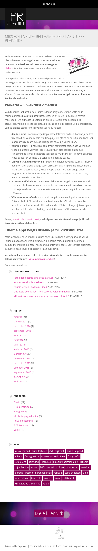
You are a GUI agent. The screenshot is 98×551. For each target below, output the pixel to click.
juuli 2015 (19, 381)
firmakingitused (49, 456)
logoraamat (72, 467)
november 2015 (22, 363)
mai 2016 (19, 340)
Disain (17, 402)
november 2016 (22, 326)
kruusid (84, 461)
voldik (45, 483)
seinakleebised (73, 472)
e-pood (79, 451)
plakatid (9, 68)
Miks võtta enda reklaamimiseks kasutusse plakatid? (41, 296)
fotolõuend (20, 461)
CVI (51, 451)
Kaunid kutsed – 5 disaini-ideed (30, 287)
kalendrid (34, 461)
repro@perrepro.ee (83, 546)
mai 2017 (19, 316)
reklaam (58, 472)
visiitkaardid (68, 478)
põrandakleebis (43, 472)
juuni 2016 (19, 335)
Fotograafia (20, 411)
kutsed (34, 467)
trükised (48, 478)
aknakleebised (22, 451)
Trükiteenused (21, 425)
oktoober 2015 (21, 367)
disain (70, 451)
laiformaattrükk (48, 467)
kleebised (46, 461)
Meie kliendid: (49, 513)
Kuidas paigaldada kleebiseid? (30, 282)
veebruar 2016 (21, 349)
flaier (63, 456)
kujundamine (22, 467)
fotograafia (73, 456)
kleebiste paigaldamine (65, 461)
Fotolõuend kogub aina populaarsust (33, 277)
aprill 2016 (19, 344)
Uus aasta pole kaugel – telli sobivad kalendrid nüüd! (42, 291)
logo (61, 467)
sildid (85, 472)
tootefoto (36, 478)
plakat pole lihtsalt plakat (25, 219)
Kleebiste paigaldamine (26, 416)
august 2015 (20, 376)
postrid (29, 472)
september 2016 (22, 330)
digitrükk (59, 451)
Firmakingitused (22, 406)
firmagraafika (32, 456)
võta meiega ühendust (41, 259)
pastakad (85, 467)
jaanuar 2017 (21, 321)
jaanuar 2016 (21, 353)
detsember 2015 (22, 358)
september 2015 (22, 372)
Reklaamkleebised (23, 420)
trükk (57, 478)
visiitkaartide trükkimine (27, 483)
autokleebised (39, 451)
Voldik (17, 429)
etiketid (19, 456)
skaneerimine (22, 478)
